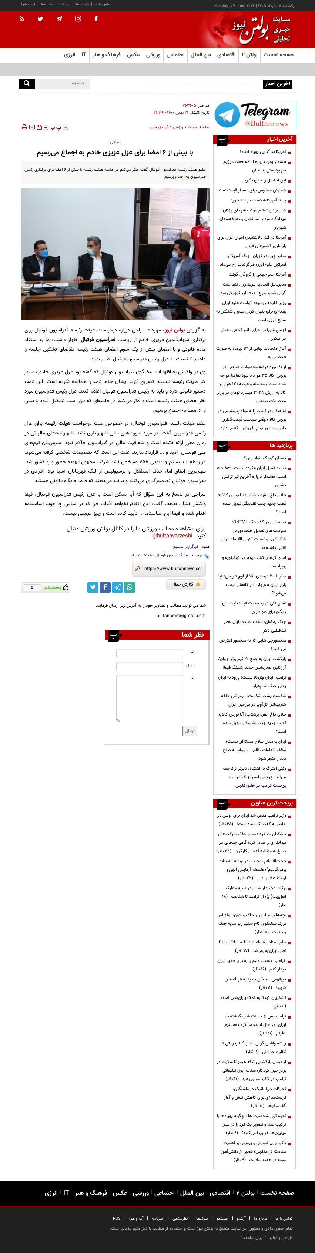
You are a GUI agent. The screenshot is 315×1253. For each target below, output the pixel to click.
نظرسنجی (180, 1219)
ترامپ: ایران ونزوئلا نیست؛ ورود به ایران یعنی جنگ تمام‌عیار (252, 681)
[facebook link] (105, 587)
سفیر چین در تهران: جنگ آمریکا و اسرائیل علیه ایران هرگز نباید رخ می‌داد (253, 260)
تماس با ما (103, 4)
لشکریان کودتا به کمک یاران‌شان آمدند (252, 1002)
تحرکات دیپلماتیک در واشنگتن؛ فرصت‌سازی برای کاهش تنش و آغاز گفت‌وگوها (255, 1097)
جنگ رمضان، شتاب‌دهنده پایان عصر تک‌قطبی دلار (255, 626)
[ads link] (254, 114)
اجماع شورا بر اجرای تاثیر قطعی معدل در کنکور (253, 334)
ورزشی (178, 127)
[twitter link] (92, 587)
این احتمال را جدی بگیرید (264, 180)
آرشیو (241, 1219)
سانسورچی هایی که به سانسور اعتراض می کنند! (252, 644)
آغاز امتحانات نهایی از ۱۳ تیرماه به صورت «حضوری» (251, 352)
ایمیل (190, 665)
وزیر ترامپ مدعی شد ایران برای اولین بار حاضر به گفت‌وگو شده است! (251, 819)
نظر (192, 678)
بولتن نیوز (175, 330)
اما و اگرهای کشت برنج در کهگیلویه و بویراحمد (254, 562)
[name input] (149, 653)
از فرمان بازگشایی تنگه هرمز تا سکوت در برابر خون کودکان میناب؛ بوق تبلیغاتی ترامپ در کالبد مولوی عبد (251, 1070)
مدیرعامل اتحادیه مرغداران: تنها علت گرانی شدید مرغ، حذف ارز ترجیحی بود (253, 288)
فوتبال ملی (159, 127)
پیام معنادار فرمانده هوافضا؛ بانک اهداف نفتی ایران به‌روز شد (251, 946)
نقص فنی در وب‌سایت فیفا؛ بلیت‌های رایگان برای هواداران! (254, 607)
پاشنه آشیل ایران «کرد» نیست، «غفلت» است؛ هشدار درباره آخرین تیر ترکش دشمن (251, 477)
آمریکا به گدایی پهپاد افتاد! (263, 152)
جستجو (222, 1219)
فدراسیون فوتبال (168, 555)
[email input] (149, 666)
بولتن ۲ (249, 55)
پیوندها (64, 4)
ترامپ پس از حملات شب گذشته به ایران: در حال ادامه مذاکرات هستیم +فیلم (255, 1025)
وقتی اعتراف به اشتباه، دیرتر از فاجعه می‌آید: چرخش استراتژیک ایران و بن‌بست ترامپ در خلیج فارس (254, 777)
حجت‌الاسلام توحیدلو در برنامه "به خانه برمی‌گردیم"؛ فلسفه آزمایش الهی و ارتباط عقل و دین (253, 870)
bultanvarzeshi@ (172, 536)
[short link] (173, 569)
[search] (27, 84)
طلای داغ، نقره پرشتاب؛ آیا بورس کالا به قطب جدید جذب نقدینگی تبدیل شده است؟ (252, 504)
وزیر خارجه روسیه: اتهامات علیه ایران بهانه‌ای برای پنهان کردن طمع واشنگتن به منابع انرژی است (251, 311)
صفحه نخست (279, 55)
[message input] (149, 698)
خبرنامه (47, 4)
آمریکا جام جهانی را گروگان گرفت (257, 274)
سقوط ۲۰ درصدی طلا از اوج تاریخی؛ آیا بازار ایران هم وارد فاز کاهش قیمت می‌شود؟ (252, 585)
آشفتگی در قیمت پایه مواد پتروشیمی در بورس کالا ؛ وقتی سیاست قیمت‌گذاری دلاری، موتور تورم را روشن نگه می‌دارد (252, 419)
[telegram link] (117, 587)
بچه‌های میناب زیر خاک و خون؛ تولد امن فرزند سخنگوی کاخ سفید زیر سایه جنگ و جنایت (251, 924)
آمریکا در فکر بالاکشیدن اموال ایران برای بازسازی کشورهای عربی (251, 241)
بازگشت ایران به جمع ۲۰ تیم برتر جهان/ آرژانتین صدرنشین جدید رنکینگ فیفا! (252, 663)
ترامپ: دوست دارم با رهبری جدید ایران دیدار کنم (251, 965)
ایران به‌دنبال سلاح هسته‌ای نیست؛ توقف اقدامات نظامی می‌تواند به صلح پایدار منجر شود (254, 750)
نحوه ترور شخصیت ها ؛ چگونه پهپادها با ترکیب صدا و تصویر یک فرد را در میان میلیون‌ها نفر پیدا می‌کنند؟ (251, 1124)
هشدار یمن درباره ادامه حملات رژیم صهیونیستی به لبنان (254, 166)
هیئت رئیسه (142, 555)
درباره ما (82, 4)
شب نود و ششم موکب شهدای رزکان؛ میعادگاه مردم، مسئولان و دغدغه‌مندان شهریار (252, 219)
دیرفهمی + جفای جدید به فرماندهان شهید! (255, 983)
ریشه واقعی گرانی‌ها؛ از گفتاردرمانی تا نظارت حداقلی (253, 1047)
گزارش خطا (187, 584)
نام (193, 652)
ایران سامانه (253, 1237)
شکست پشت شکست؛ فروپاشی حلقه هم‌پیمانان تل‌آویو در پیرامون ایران (253, 700)
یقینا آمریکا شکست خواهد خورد (258, 200)
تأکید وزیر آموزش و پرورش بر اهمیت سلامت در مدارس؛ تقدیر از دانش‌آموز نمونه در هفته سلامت (253, 1151)
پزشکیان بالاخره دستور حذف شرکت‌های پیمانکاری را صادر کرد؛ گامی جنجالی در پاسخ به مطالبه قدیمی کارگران (251, 842)
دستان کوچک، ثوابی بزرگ (264, 458)
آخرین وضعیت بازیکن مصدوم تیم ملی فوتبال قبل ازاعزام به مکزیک (203, 83)
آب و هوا (28, 4)
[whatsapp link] (129, 587)
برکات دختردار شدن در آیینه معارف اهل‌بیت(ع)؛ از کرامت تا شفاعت (254, 897)
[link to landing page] (259, 29)
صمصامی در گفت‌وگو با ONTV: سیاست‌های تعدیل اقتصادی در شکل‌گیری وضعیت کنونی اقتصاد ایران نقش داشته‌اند (253, 535)
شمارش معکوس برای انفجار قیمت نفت (252, 190)
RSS (117, 1219)
